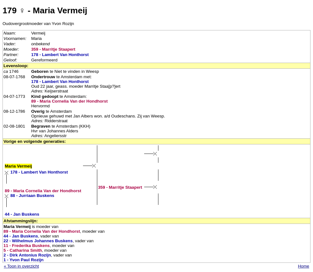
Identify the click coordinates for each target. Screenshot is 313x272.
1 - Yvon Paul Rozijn (23, 259)
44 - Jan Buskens (22, 214)
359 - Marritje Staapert (53, 49)
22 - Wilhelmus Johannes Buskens (38, 240)
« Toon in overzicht (21, 266)
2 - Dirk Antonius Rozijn (27, 255)
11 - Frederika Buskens (26, 245)
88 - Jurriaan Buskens (32, 195)
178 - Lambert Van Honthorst (59, 54)
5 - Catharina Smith (22, 250)
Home (303, 266)
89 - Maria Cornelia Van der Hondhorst (69, 101)
